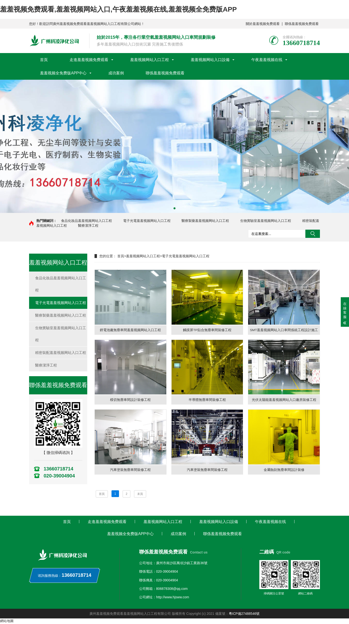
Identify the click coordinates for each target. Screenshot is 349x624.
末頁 (140, 494)
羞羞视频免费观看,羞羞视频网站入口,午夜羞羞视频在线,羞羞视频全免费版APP (118, 9)
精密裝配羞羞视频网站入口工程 (60, 353)
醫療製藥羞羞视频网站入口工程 (205, 221)
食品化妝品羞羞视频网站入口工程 (86, 221)
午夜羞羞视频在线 (266, 60)
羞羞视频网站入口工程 (149, 60)
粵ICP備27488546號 (244, 614)
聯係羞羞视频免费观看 (302, 24)
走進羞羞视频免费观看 (89, 60)
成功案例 (116, 73)
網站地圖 (7, 622)
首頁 (44, 60)
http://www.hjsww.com (172, 598)
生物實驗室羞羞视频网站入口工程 (265, 221)
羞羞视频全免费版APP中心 (63, 73)
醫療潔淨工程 (88, 225)
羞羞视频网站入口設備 (210, 60)
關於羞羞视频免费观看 (263, 24)
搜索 (312, 234)
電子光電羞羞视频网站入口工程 (147, 221)
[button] (174, 208)
